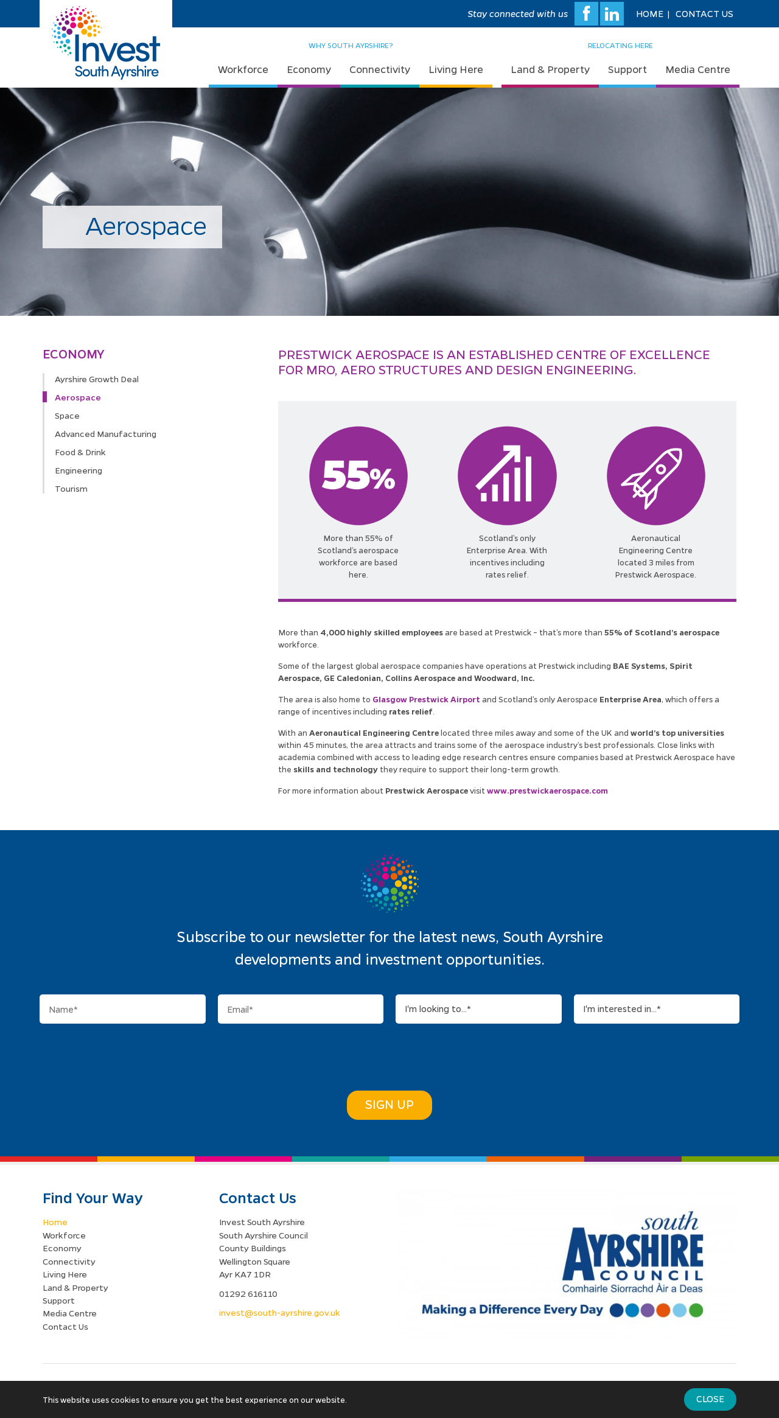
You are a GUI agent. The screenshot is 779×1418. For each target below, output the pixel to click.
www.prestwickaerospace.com (547, 790)
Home (649, 13)
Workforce (243, 69)
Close (710, 1398)
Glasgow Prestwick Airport (426, 699)
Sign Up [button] (389, 1104)
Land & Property (550, 69)
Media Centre (697, 69)
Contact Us (704, 13)
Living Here (455, 69)
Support (627, 69)
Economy (309, 69)
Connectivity (379, 69)
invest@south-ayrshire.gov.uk (279, 1312)
